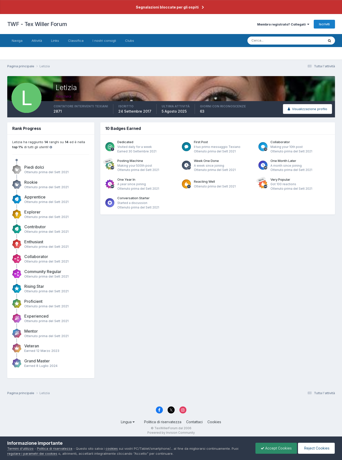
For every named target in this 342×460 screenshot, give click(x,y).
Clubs (129, 41)
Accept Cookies (276, 448)
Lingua (128, 422)
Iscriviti (324, 24)
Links (55, 41)
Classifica (76, 41)
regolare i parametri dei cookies (32, 453)
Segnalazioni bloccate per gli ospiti (167, 7)
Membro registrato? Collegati (283, 24)
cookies (112, 448)
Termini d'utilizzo (20, 448)
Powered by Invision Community (171, 432)
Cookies (214, 422)
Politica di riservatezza (162, 422)
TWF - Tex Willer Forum (37, 24)
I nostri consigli (104, 41)
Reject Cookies (316, 448)
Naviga (17, 41)
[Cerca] (269, 41)
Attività (37, 41)
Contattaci (194, 422)
